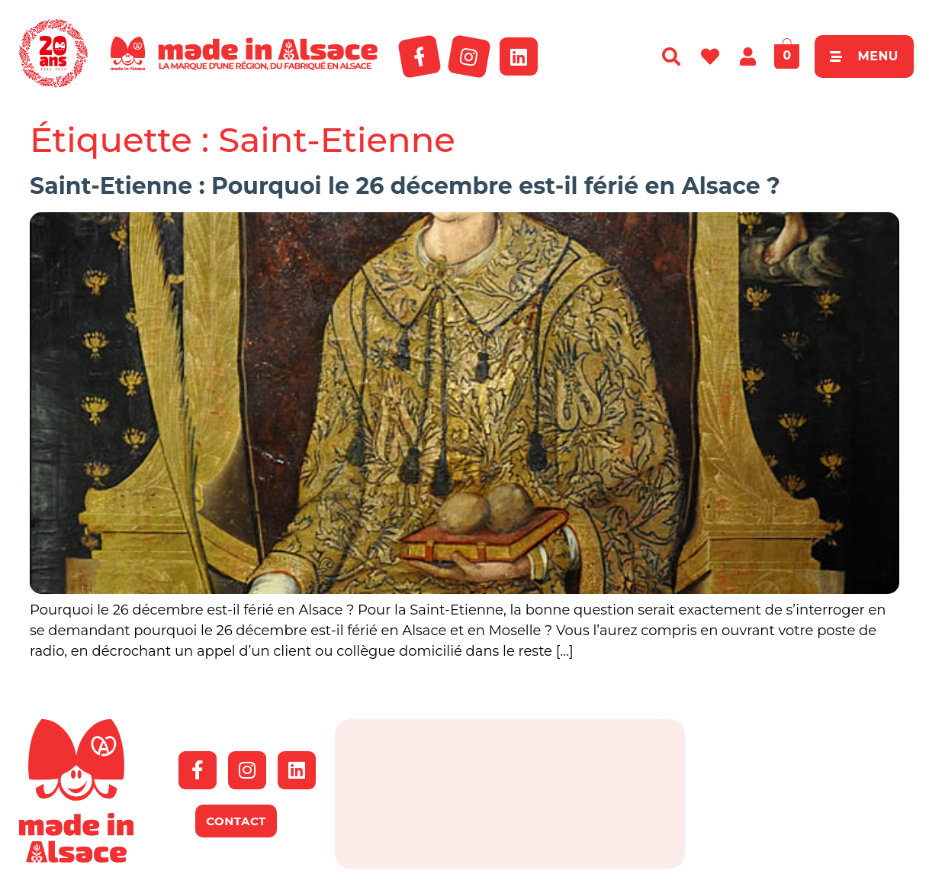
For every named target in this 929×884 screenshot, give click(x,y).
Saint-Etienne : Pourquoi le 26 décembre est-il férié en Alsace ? (405, 186)
